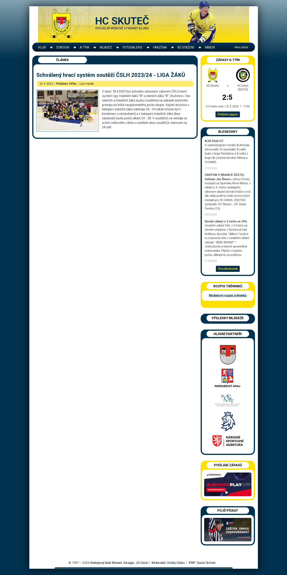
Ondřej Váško (176, 563)
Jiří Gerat (141, 563)
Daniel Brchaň (206, 563)
